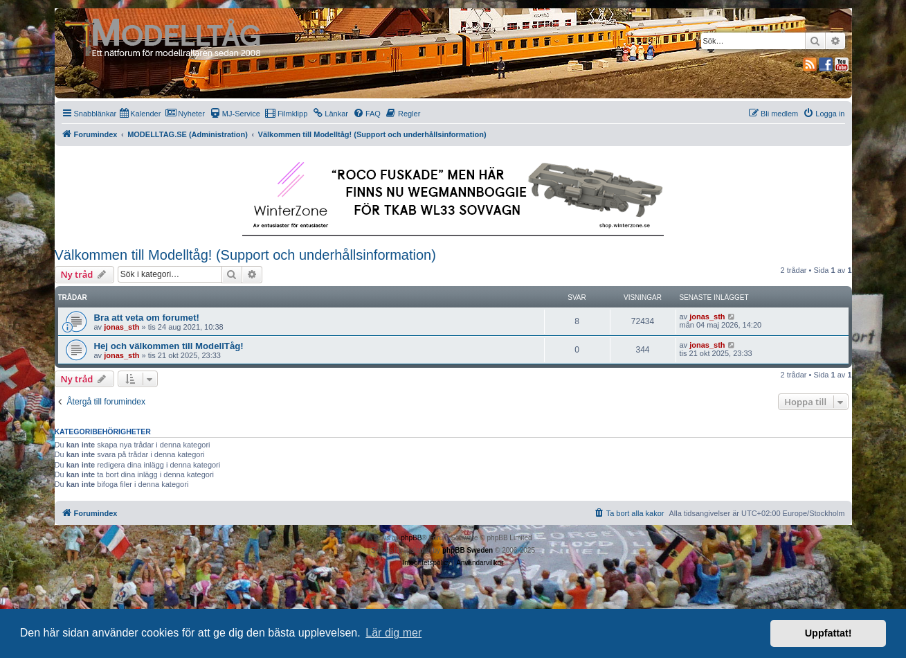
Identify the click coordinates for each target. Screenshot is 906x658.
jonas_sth (121, 327)
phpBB (411, 538)
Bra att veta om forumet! (146, 317)
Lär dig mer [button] (393, 633)
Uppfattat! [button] (828, 633)
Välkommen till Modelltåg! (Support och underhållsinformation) (245, 255)
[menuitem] (140, 113)
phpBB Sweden (467, 550)
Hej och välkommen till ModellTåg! (169, 346)
